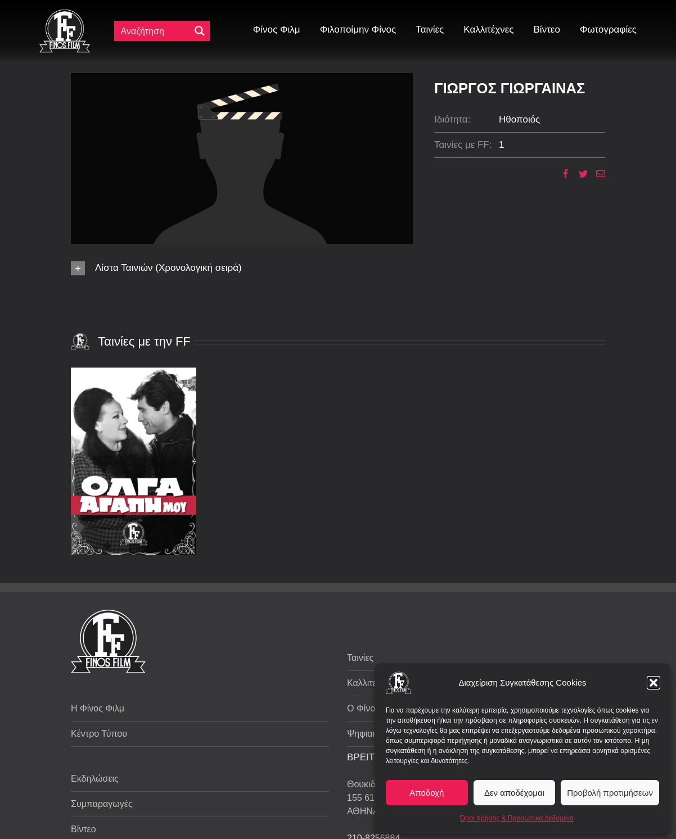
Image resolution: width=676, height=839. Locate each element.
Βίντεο (83, 829)
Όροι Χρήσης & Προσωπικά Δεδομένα (517, 818)
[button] (653, 682)
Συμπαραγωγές (102, 804)
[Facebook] (561, 173)
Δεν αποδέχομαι (514, 792)
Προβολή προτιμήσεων (610, 792)
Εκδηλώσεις (95, 778)
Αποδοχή (426, 792)
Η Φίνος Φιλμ (97, 708)
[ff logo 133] (64, 13)
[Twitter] (579, 173)
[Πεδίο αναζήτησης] (154, 31)
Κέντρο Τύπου (99, 733)
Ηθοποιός (519, 119)
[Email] (596, 173)
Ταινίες (360, 658)
